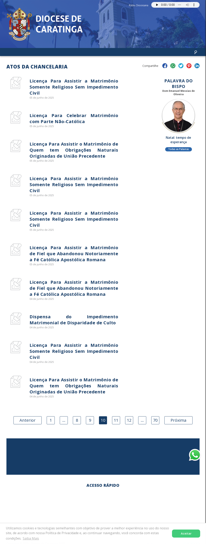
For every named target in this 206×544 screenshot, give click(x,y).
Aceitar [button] (186, 533)
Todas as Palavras (178, 149)
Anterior (28, 420)
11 (116, 420)
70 (155, 420)
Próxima (178, 420)
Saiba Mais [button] (31, 538)
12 (129, 420)
